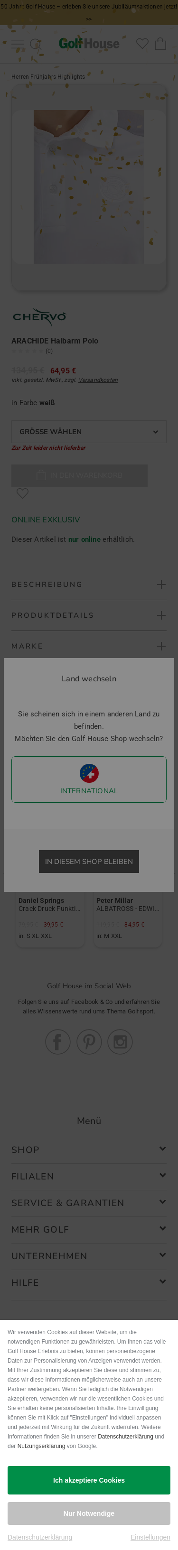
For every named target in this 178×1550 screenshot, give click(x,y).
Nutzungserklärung (42, 1446)
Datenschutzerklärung (125, 1436)
